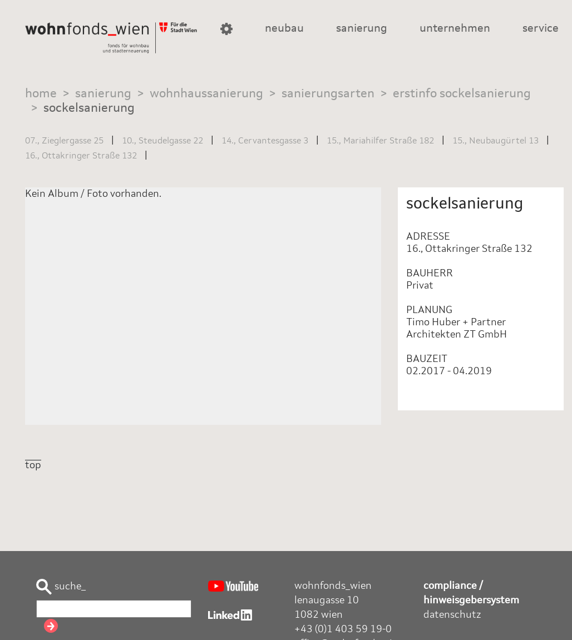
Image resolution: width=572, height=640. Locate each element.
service (540, 28)
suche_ (61, 587)
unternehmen (455, 28)
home (41, 94)
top (33, 465)
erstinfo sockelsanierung (462, 94)
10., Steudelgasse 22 (162, 141)
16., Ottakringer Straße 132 (81, 156)
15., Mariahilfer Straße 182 (380, 141)
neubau (284, 28)
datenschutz (452, 615)
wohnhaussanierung (206, 94)
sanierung (361, 28)
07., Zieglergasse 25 (64, 141)
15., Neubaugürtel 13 (495, 141)
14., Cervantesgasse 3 (264, 141)
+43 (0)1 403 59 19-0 (343, 629)
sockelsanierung (89, 108)
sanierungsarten (328, 94)
